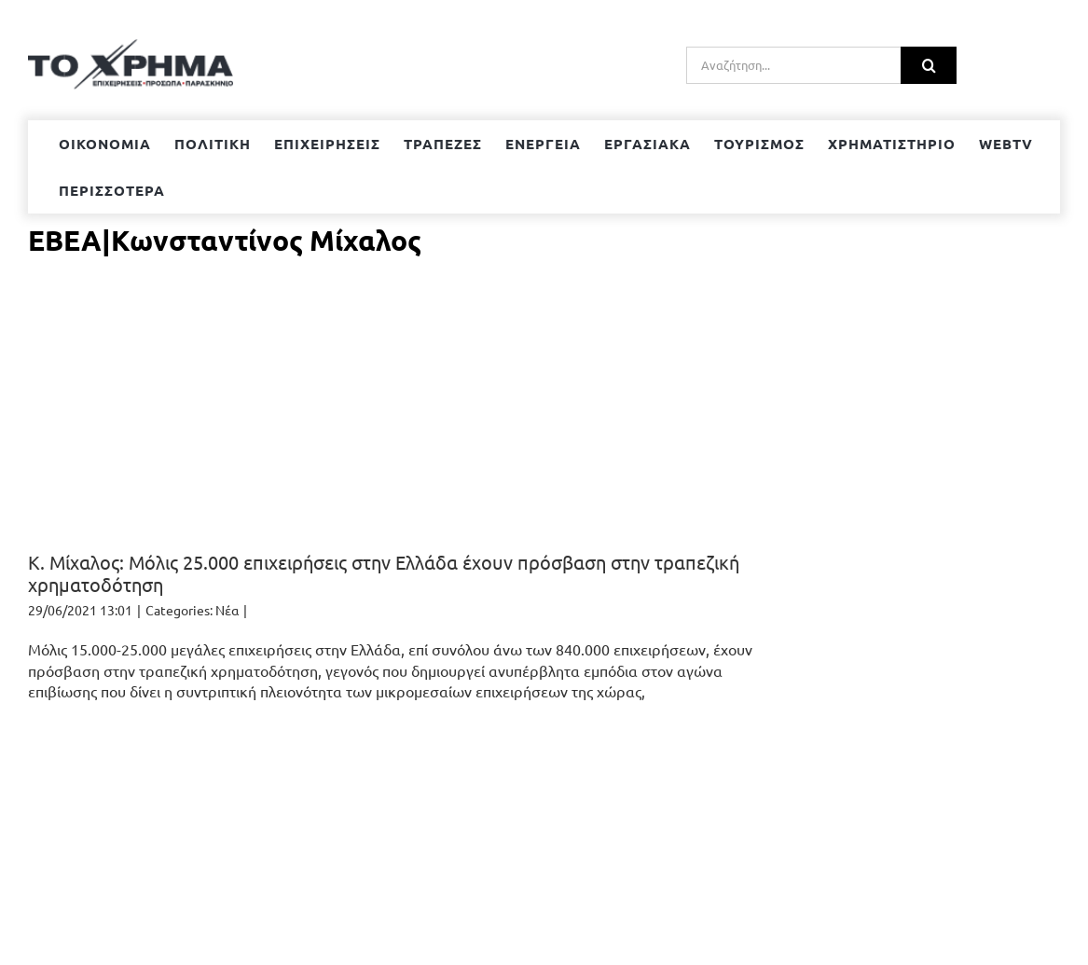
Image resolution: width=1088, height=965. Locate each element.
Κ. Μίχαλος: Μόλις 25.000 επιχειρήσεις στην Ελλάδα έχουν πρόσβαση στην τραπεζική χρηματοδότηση (383, 573)
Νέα (227, 609)
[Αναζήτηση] (929, 65)
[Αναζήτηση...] (793, 65)
